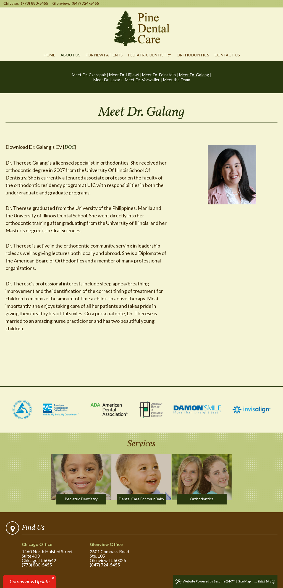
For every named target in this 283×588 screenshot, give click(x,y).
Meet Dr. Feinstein (159, 74)
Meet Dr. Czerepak (89, 74)
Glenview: (61, 3)
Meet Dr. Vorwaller (142, 79)
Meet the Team (176, 79)
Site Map (244, 581)
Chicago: (11, 3)
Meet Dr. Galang (194, 74)
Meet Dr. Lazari (107, 79)
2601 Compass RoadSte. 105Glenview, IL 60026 (116, 552)
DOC (69, 147)
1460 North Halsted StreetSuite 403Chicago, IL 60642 (48, 552)
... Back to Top (264, 581)
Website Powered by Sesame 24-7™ (205, 581)
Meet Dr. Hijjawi (124, 74)
